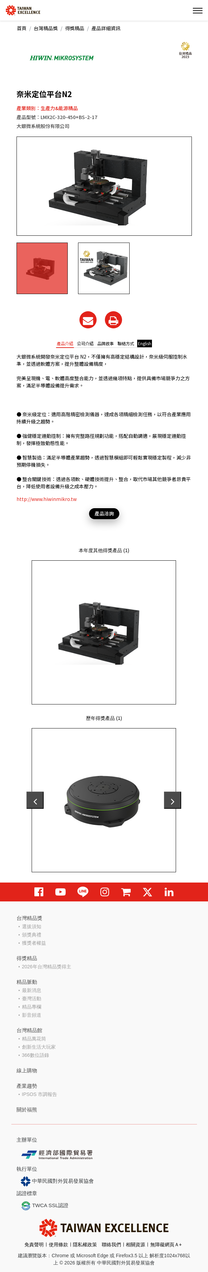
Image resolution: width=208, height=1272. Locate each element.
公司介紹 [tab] (85, 343)
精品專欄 (31, 1006)
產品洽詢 (104, 513)
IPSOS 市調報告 (39, 1094)
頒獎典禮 (31, 934)
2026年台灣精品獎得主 (46, 966)
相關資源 (135, 1244)
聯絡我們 (111, 1244)
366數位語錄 (35, 1055)
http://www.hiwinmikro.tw (47, 498)
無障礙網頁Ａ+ (166, 1244)
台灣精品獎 (46, 28)
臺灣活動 (31, 998)
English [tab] (144, 343)
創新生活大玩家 (39, 1047)
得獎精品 (74, 28)
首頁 (21, 28)
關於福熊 (27, 1109)
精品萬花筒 (34, 1038)
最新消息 (31, 990)
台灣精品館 (29, 1030)
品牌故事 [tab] (105, 343)
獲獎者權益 (34, 943)
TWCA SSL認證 (45, 1206)
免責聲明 (34, 1244)
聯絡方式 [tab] (126, 343)
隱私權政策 (85, 1244)
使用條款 (58, 1244)
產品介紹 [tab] (65, 343)
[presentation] (35, 800)
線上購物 (27, 1070)
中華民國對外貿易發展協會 (57, 1181)
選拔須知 (31, 926)
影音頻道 (31, 1015)
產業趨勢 (27, 1085)
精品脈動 (27, 981)
